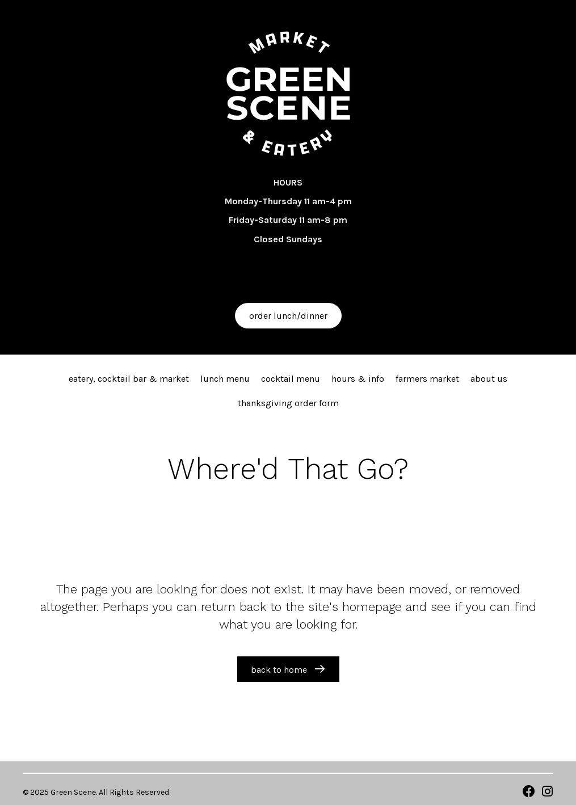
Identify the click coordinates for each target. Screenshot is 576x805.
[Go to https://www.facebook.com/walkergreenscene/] (529, 792)
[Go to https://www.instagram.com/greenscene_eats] (547, 792)
